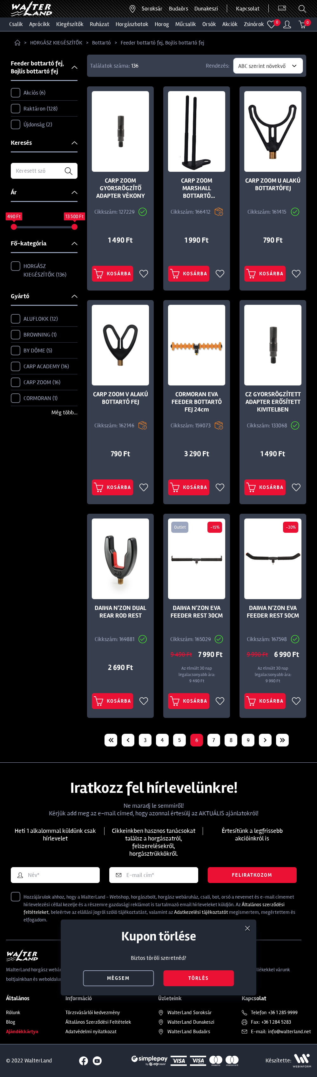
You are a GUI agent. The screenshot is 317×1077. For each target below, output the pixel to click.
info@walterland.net (289, 1031)
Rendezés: (217, 65)
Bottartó (101, 42)
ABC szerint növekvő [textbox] (262, 66)
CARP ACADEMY (40, 366)
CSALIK (16, 24)
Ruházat (99, 24)
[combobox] (268, 66)
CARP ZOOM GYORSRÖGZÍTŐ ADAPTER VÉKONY (120, 188)
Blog (10, 1022)
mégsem (118, 978)
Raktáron (34, 108)
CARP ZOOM (35, 382)
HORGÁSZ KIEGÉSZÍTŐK (56, 42)
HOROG (162, 24)
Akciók (230, 24)
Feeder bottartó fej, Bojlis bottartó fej (162, 42)
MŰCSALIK (185, 24)
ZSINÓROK (254, 24)
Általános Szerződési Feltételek (98, 1022)
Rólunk (13, 1012)
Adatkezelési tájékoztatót (201, 912)
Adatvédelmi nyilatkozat (91, 1031)
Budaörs (178, 8)
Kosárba (112, 273)
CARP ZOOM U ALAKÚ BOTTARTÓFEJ (272, 184)
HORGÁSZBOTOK (132, 24)
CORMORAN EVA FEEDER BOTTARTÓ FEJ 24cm (197, 402)
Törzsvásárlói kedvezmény (92, 1012)
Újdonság (31, 124)
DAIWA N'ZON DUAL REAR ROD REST (120, 611)
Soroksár (152, 8)
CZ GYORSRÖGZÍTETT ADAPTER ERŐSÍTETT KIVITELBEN (273, 402)
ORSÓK (209, 24)
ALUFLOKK (34, 319)
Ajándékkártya (22, 1031)
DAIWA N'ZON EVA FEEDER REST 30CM (197, 611)
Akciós (28, 93)
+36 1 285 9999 (283, 1012)
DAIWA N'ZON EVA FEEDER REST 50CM (273, 611)
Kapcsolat (248, 8)
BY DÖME (31, 350)
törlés (198, 978)
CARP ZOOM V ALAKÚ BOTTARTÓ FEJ (120, 398)
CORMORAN (34, 398)
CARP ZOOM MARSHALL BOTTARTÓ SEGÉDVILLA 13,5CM (196, 188)
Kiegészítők (70, 24)
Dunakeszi (206, 8)
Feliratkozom (252, 875)
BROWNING (34, 335)
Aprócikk (39, 24)
